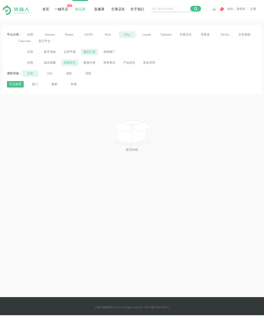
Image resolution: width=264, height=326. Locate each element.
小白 (50, 73)
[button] (195, 8)
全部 (30, 34)
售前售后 (109, 62)
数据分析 (89, 62)
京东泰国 (244, 34)
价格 (74, 84)
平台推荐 (15, 84)
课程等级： (14, 73)
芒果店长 (118, 9)
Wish (108, 34)
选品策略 (50, 62)
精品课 (80, 9)
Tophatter (166, 34)
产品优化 (129, 62)
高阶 (88, 73)
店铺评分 (70, 62)
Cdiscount (24, 41)
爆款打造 (89, 51)
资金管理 (149, 62)
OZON (88, 34)
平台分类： (14, 34)
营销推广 (109, 51)
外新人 (99, 307)
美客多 (205, 34)
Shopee (68, 34)
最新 (54, 84)
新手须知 (50, 51)
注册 (253, 9)
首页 (45, 9)
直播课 (99, 9)
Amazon (49, 34)
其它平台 (44, 41)
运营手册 (70, 51)
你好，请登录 (236, 9)
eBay (127, 34)
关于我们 (137, 9)
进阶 (69, 73)
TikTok (224, 34)
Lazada (146, 34)
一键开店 (61, 9)
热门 (35, 84)
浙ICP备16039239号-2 (157, 307)
